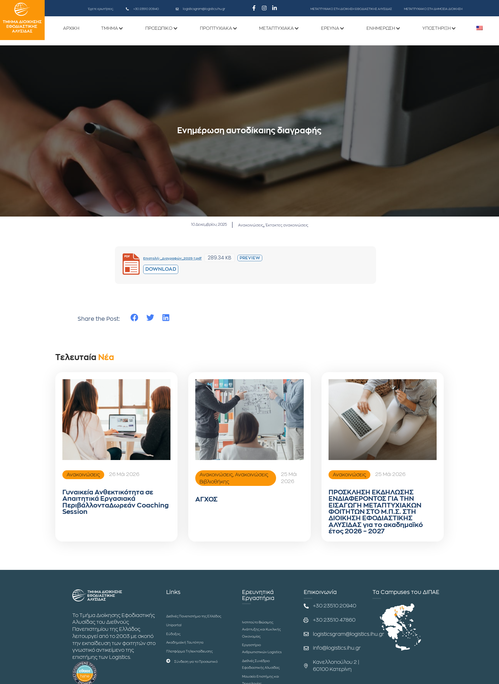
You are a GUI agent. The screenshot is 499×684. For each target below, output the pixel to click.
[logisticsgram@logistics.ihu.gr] (177, 8)
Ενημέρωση (380, 29)
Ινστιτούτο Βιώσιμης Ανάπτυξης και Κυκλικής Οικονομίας (259, 648)
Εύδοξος (176, 653)
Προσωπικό (159, 29)
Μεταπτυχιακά (276, 29)
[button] (134, 319)
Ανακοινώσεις (250, 225)
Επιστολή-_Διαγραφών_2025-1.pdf (186, 259)
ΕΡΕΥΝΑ (330, 29)
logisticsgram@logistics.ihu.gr (204, 8)
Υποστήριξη (436, 29)
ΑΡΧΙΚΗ (71, 29)
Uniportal (177, 644)
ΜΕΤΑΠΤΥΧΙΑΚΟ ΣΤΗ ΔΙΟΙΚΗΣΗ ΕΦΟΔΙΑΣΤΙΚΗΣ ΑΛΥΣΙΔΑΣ (351, 8)
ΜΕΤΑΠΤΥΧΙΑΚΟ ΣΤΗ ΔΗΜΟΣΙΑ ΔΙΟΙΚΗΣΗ (433, 8)
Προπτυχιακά (216, 29)
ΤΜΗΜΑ (109, 29)
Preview (278, 259)
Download (160, 270)
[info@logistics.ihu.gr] (306, 660)
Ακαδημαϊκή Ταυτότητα (194, 661)
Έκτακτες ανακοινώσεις (302, 225)
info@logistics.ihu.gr (337, 660)
